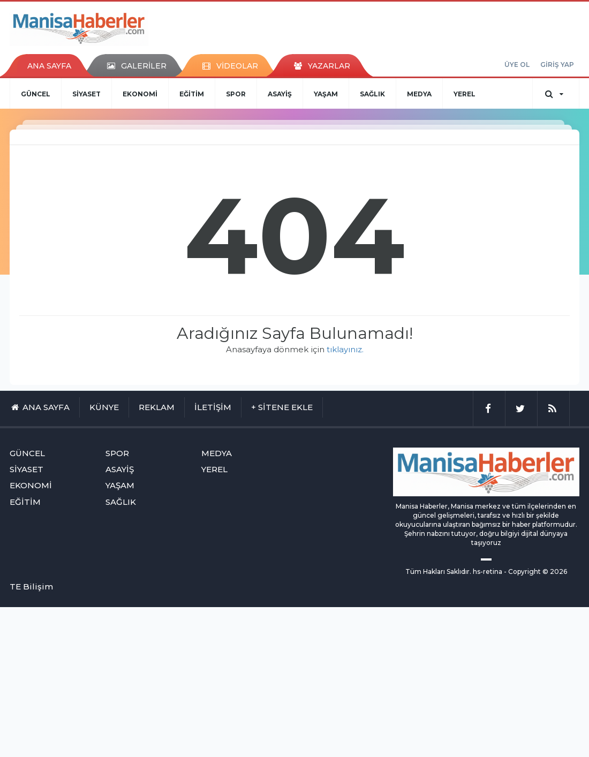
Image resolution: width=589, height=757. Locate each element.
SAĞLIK (372, 94)
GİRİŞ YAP (557, 64)
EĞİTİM (191, 94)
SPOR (236, 94)
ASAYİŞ (280, 94)
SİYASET (86, 94)
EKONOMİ (140, 94)
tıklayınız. (345, 349)
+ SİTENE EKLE (282, 407)
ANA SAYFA (49, 66)
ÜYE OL (517, 64)
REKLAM (157, 407)
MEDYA (419, 94)
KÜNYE (104, 407)
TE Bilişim (31, 586)
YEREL (464, 94)
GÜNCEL (35, 94)
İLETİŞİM (212, 407)
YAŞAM (326, 94)
